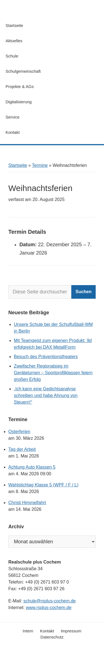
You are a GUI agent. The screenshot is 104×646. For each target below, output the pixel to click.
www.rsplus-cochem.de (49, 607)
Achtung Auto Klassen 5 (31, 467)
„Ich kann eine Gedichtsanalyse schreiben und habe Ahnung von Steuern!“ (46, 395)
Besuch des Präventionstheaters (46, 356)
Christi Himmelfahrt (27, 502)
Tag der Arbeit (22, 449)
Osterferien (19, 431)
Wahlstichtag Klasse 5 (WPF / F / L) (43, 484)
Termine (40, 165)
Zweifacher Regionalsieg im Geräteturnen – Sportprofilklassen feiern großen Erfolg (53, 373)
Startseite (17, 165)
